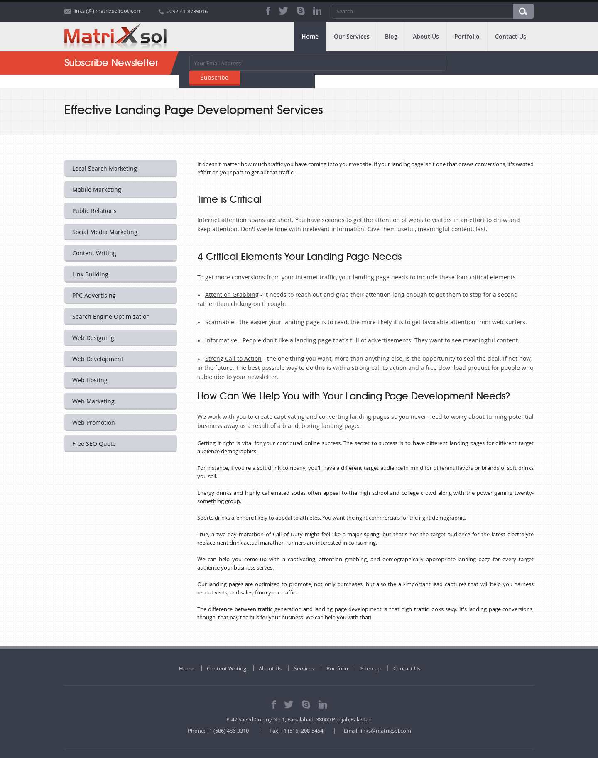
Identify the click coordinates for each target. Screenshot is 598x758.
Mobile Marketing (97, 176)
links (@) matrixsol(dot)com (108, 11)
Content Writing (95, 239)
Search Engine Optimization (111, 303)
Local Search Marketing (105, 155)
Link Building (91, 260)
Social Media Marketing (105, 218)
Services (304, 654)
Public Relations (95, 197)
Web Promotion (94, 409)
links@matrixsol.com (385, 717)
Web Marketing (94, 387)
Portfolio (467, 36)
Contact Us (510, 36)
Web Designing (94, 324)
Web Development (98, 345)
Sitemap (370, 654)
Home (310, 36)
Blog (391, 36)
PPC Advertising (94, 282)
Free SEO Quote (94, 430)
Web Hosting (90, 366)
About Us (426, 36)
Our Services (352, 36)
